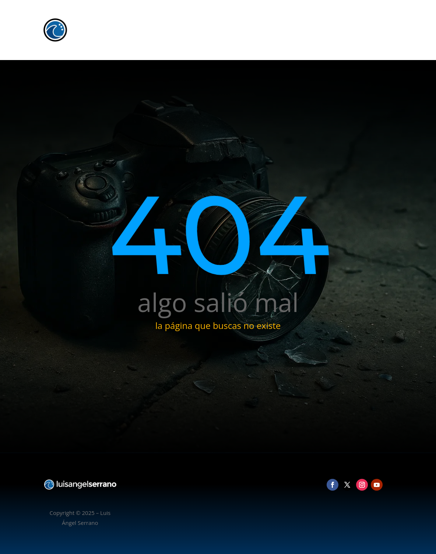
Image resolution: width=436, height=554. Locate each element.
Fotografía (306, 30)
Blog (355, 30)
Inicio (278, 30)
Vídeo (334, 30)
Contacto (381, 30)
